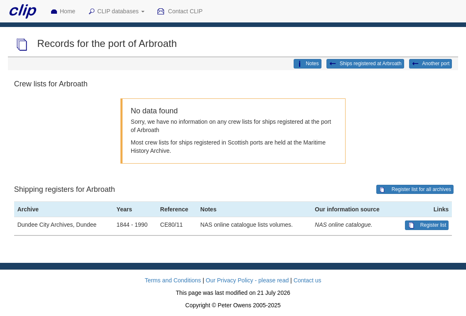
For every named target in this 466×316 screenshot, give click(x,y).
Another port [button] (431, 64)
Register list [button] (426, 225)
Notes (307, 64)
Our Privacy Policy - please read (247, 280)
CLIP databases (116, 11)
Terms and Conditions (173, 280)
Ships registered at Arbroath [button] (365, 64)
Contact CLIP (180, 11)
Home (62, 11)
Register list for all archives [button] (415, 189)
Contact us (307, 280)
